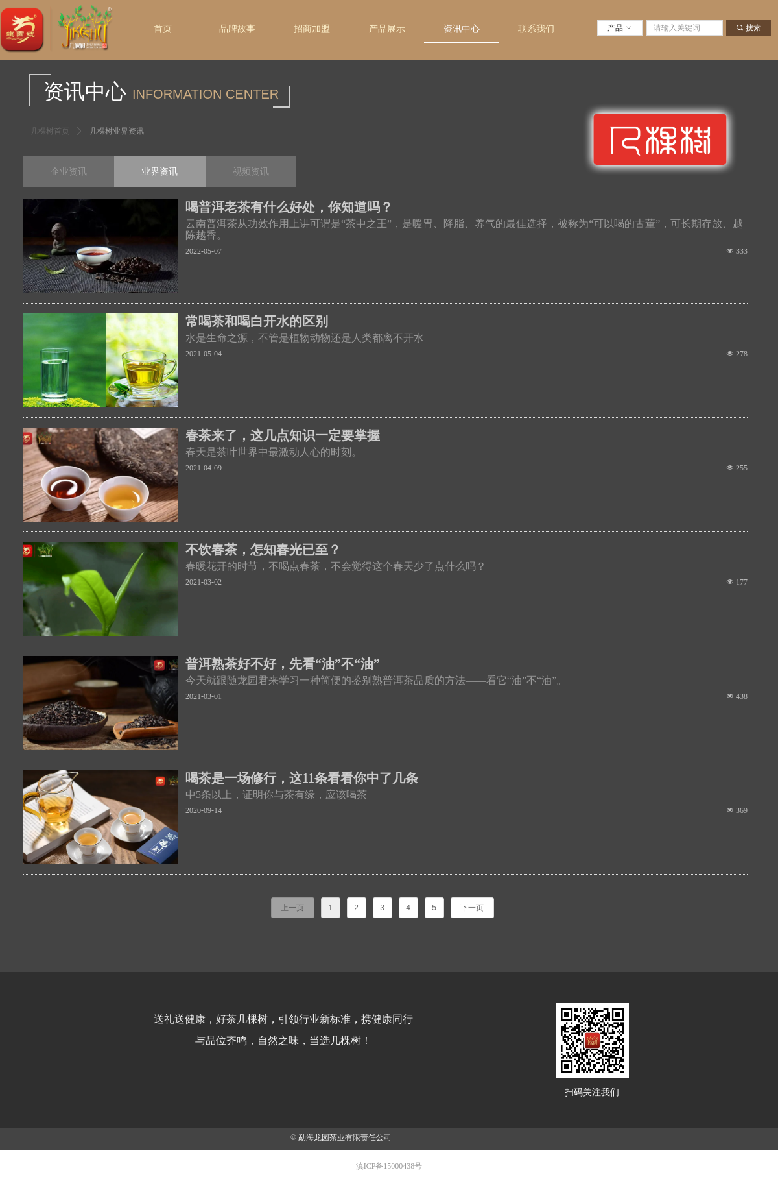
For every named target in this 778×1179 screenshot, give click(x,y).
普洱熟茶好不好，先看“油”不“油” (282, 664)
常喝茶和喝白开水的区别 (256, 321)
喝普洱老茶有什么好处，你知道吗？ (289, 207)
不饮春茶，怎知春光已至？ (263, 549)
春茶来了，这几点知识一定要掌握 (282, 435)
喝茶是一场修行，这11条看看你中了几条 (301, 778)
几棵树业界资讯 (116, 131)
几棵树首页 (49, 131)
